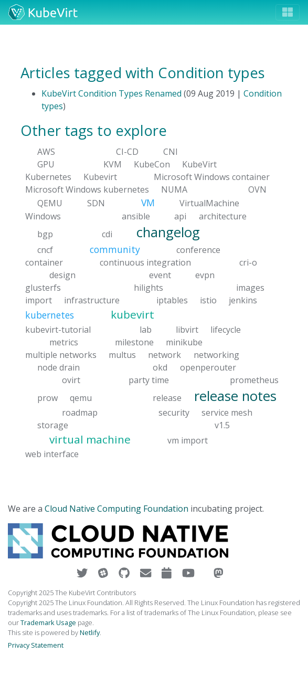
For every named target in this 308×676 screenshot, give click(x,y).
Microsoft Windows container (212, 177)
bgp (45, 233)
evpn (205, 275)
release (167, 397)
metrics (63, 341)
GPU (46, 164)
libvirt (187, 329)
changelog (168, 232)
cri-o (248, 262)
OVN (257, 189)
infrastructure (92, 300)
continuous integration (145, 262)
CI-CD (127, 151)
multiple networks (61, 354)
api (180, 215)
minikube (184, 341)
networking (216, 354)
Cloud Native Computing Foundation (116, 508)
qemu (81, 397)
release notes (235, 395)
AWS (46, 151)
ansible (136, 215)
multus (122, 354)
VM (148, 202)
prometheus (254, 379)
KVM (112, 164)
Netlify (90, 632)
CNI (170, 151)
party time (149, 379)
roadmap (80, 412)
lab (146, 329)
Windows (43, 215)
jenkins (243, 300)
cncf (45, 250)
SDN (96, 203)
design (62, 275)
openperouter (208, 367)
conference (198, 250)
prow (47, 397)
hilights (148, 287)
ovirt (71, 379)
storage (52, 425)
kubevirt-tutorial (58, 329)
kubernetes (49, 315)
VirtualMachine (209, 203)
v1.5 (222, 425)
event (160, 275)
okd (160, 367)
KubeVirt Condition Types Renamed (111, 93)
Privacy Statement (35, 645)
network (164, 354)
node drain (58, 367)
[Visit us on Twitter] (83, 573)
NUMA (174, 189)
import (38, 300)
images (250, 287)
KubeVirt (199, 164)
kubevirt (132, 314)
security (173, 412)
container (44, 262)
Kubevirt (100, 177)
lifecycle (225, 329)
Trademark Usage (48, 622)
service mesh (226, 412)
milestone (134, 341)
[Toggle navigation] (287, 12)
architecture (223, 215)
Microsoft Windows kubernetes (87, 189)
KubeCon (152, 164)
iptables (172, 300)
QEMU (49, 203)
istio (208, 300)
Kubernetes (48, 177)
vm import (187, 440)
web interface (52, 454)
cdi (107, 233)
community (115, 249)
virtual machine (90, 439)
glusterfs (43, 287)
